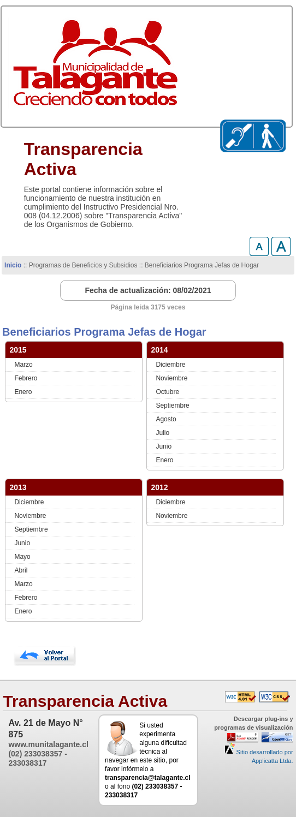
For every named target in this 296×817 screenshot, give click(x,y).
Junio (163, 446)
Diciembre (170, 364)
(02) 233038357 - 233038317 (37, 758)
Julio (162, 433)
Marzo (23, 364)
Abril (20, 570)
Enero (23, 392)
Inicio (12, 265)
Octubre (167, 392)
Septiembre (172, 405)
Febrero (25, 378)
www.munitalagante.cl (48, 744)
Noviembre (171, 378)
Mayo (22, 556)
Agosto (166, 419)
